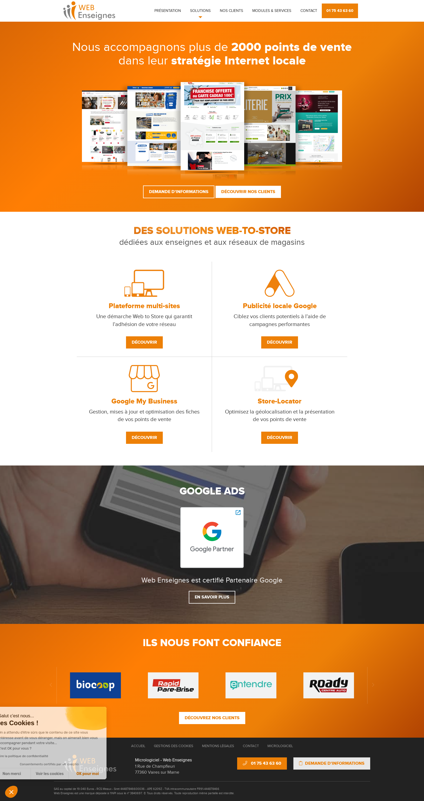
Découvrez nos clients (212, 718)
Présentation (167, 11)
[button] (11, 791)
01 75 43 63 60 (339, 10)
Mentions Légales (218, 746)
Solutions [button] (200, 11)
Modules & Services (271, 11)
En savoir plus (212, 597)
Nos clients (231, 11)
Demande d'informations (178, 191)
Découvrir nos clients (248, 191)
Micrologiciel (280, 746)
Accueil (138, 746)
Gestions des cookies (173, 746)
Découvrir (144, 342)
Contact (308, 11)
